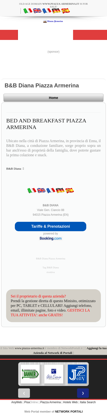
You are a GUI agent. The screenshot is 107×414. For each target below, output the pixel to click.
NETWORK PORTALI (69, 411)
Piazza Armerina (50, 402)
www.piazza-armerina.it (29, 348)
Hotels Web (70, 402)
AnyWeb (16, 402)
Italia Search (88, 402)
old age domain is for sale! (53, 5)
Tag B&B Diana (50, 267)
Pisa (27, 402)
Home (53, 98)
